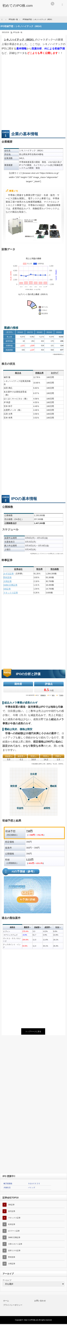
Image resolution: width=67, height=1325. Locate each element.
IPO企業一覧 (17, 32)
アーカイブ (7, 1280)
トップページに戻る (33, 1031)
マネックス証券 (10, 593)
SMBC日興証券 (10, 585)
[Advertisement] (33, 93)
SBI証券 (7, 589)
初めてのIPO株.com (31, 1320)
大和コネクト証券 (15, 1244)
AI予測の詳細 (27, 899)
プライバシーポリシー (12, 1305)
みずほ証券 (8, 574)
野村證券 (7, 577)
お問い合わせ (40, 1301)
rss (52, 3)
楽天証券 (11, 1211)
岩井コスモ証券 (14, 1250)
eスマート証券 (14, 1231)
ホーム (6, 1301)
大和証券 (7, 581)
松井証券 (11, 1224)
